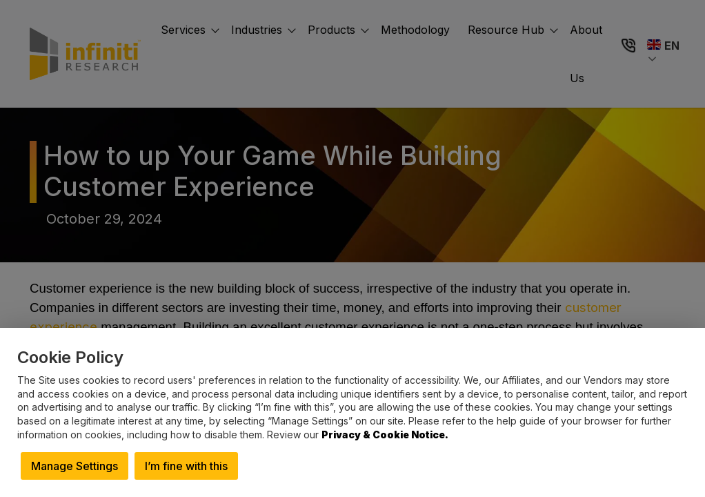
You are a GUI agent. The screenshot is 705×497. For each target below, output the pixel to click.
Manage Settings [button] (74, 466)
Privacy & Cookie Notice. (384, 434)
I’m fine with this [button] (186, 466)
